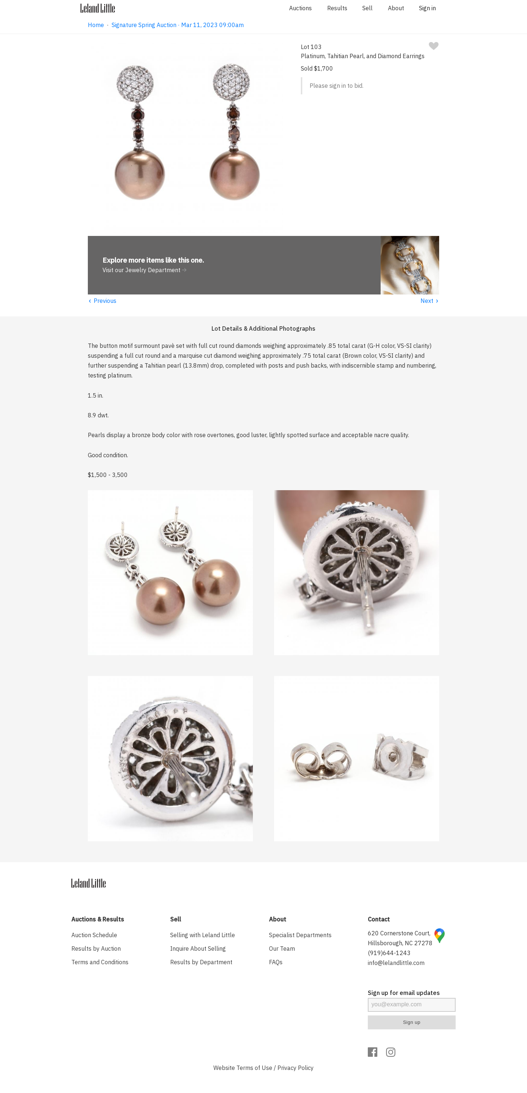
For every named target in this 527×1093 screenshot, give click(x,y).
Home (96, 25)
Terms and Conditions (99, 962)
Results (337, 8)
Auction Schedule (94, 935)
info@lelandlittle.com (396, 962)
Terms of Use (254, 1067)
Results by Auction (96, 948)
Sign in (427, 8)
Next (430, 300)
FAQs (276, 962)
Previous (102, 300)
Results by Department (201, 962)
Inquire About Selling (198, 948)
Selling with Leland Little (202, 935)
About (396, 8)
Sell (367, 8)
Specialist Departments (300, 935)
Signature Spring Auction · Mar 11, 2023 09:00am (178, 25)
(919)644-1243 (389, 953)
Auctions (300, 8)
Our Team (282, 948)
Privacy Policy (295, 1067)
